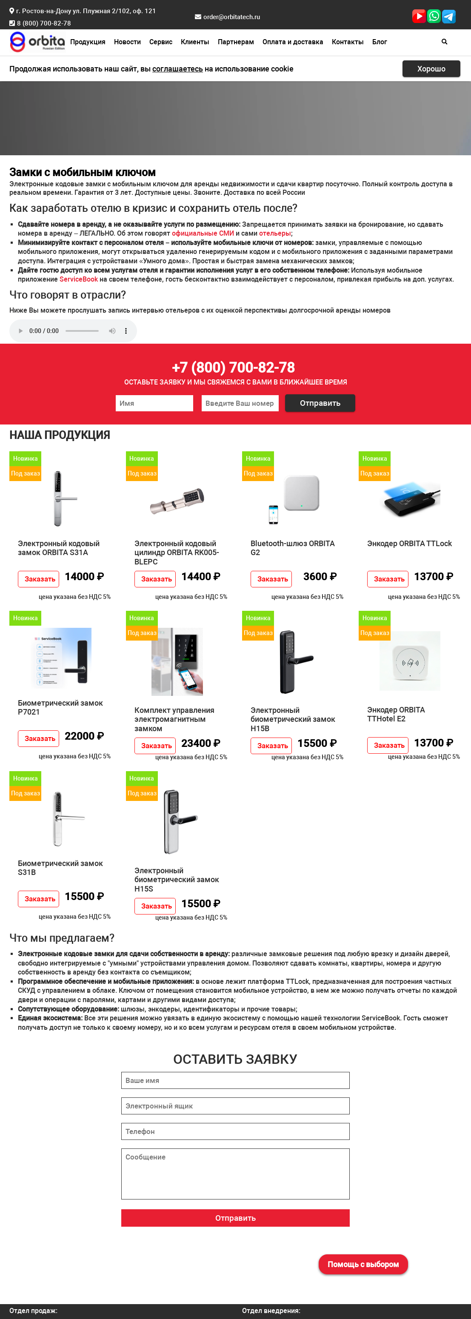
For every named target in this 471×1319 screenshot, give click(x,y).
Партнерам (236, 42)
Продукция (88, 42)
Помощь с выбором (363, 1264)
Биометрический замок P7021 (60, 707)
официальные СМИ (203, 233)
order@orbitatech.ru (231, 17)
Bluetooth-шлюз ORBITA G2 (293, 548)
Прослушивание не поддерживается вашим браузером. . (73, 330)
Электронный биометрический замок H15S (176, 879)
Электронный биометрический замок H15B (293, 719)
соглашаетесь (177, 68)
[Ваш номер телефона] (240, 403)
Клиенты (195, 42)
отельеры (275, 233)
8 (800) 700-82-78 (44, 23)
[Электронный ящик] (235, 1105)
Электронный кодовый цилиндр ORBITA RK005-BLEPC (176, 552)
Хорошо (431, 68)
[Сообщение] (235, 1173)
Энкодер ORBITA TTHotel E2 (396, 714)
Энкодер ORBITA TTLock (409, 543)
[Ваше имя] (154, 403)
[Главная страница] (37, 41)
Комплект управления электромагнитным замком (174, 719)
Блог (379, 42)
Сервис (160, 42)
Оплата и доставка (293, 42)
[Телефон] (235, 1131)
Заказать (40, 579)
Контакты (348, 42)
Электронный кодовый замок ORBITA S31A (59, 548)
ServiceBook (79, 279)
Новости (127, 42)
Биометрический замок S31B (60, 868)
